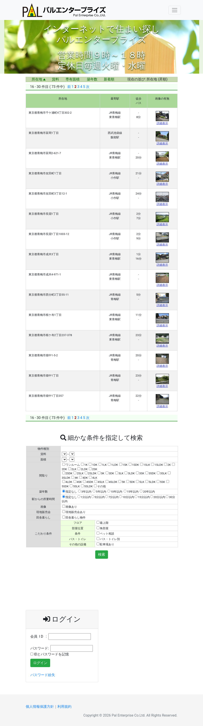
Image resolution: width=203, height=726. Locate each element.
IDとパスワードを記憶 (49, 654)
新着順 (109, 79)
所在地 (39, 79)
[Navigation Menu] (174, 10)
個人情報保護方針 (40, 706)
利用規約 (64, 706)
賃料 (55, 79)
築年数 (92, 79)
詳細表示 (162, 123)
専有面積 (73, 79)
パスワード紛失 (42, 675)
